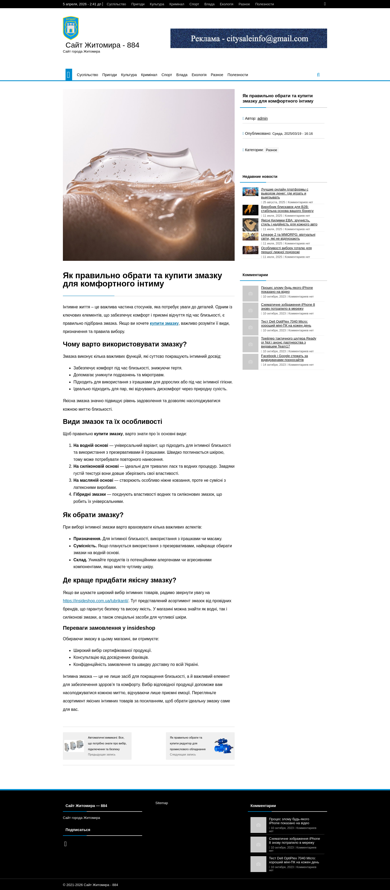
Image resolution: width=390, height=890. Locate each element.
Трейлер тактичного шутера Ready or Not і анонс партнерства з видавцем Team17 (288, 342)
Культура (157, 4)
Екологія (226, 4)
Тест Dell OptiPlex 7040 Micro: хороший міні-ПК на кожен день (286, 323)
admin (262, 118)
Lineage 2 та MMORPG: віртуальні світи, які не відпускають (288, 236)
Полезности (264, 4)
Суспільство (116, 4)
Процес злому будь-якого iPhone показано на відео (287, 290)
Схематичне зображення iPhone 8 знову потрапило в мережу (288, 306)
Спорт (194, 4)
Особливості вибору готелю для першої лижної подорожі (286, 250)
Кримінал (176, 4)
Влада (210, 4)
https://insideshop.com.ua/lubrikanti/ (95, 601)
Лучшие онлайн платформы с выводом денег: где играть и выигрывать (284, 193)
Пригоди (138, 4)
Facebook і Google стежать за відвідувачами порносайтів (284, 358)
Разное (244, 4)
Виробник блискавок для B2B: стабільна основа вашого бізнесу (287, 209)
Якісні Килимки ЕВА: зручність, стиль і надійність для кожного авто (289, 222)
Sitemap (161, 803)
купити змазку (164, 323)
